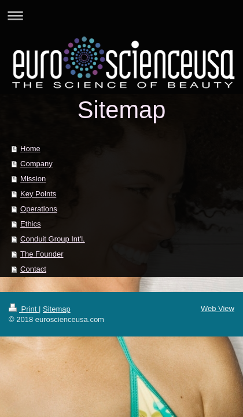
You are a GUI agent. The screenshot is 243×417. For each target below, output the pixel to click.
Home (30, 148)
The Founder (41, 254)
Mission (33, 178)
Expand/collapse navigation (121, 15)
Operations (38, 208)
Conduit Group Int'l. (52, 239)
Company (36, 163)
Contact (33, 269)
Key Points (38, 193)
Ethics (30, 224)
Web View (217, 308)
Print (24, 309)
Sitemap (57, 309)
